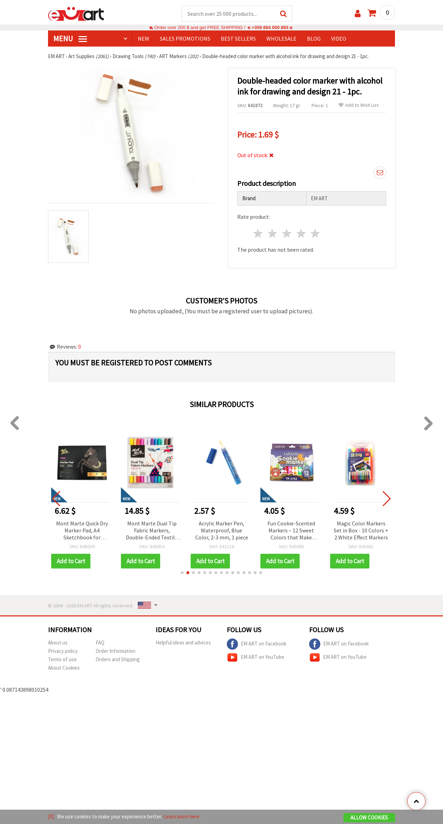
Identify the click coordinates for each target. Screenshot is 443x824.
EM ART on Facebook (256, 644)
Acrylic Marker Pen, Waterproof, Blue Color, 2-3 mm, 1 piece (221, 530)
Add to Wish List (359, 105)
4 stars (301, 233)
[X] (51, 816)
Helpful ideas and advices (183, 643)
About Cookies (64, 668)
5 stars (315, 233)
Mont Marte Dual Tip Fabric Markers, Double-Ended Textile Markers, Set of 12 (152, 531)
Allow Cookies (369, 817)
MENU (70, 39)
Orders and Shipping (118, 659)
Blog (314, 38)
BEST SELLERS (238, 38)
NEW (143, 38)
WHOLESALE (281, 38)
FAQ (100, 643)
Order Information (115, 651)
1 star (258, 233)
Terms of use (62, 659)
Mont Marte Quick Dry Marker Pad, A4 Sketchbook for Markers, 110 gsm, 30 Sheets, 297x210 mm (82, 531)
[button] (182, 573)
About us (58, 643)
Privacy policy (62, 651)
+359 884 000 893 (269, 27)
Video (338, 38)
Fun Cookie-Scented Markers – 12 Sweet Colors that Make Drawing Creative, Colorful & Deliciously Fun (291, 531)
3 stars (287, 233)
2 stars (273, 233)
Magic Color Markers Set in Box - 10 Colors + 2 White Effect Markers (361, 530)
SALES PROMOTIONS (185, 38)
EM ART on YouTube (255, 657)
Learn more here (181, 816)
